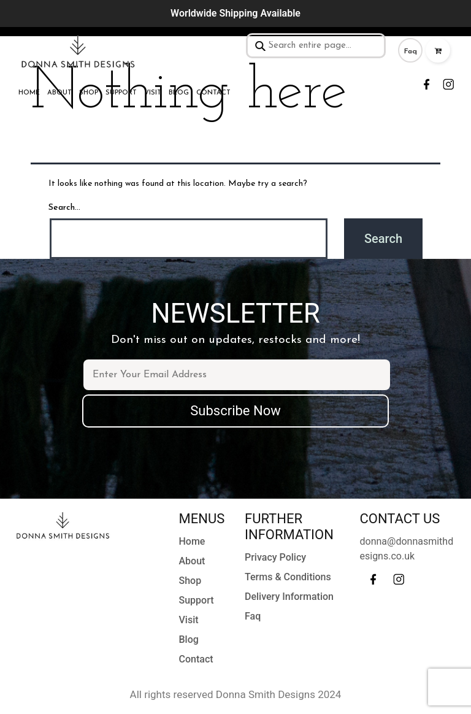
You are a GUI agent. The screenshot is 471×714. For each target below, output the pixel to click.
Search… (64, 207)
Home (29, 93)
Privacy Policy (275, 557)
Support (121, 93)
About (59, 93)
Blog (179, 93)
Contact (213, 93)
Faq (410, 51)
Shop (88, 93)
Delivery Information (289, 596)
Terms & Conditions (288, 577)
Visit (152, 93)
